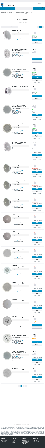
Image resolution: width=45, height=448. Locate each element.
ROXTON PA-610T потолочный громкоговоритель (20, 87)
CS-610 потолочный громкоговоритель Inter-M (19, 283)
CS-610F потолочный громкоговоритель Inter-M (19, 300)
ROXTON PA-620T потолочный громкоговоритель (20, 31)
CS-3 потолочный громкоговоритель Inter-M (19, 232)
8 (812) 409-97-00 (40, 3)
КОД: (14, 52)
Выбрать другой (13, 4)
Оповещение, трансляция (10, 14)
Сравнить (39, 45)
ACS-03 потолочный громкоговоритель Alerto (18, 124)
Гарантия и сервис (25, 441)
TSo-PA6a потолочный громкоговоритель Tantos (19, 335)
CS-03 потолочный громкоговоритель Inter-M (19, 164)
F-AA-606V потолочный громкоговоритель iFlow (18, 369)
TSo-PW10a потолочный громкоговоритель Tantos (19, 106)
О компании (14, 440)
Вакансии (13, 442)
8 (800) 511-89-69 (40, 4)
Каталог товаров (5, 8)
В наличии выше (5, 27)
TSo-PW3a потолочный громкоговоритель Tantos (19, 352)
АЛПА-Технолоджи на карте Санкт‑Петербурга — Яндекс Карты (22, 424)
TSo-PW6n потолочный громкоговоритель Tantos (19, 317)
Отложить (34, 45)
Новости (13, 441)
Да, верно (8, 4)
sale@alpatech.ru (36, 442)
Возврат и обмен (25, 442)
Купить (37, 40)
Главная (2, 14)
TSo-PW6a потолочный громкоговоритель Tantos (19, 68)
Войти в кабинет (4, 440)
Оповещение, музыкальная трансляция (24, 14)
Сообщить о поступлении (37, 169)
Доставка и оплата (25, 440)
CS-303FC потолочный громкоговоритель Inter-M (19, 266)
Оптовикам (24, 443)
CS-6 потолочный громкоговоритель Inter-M (19, 215)
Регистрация (3, 441)
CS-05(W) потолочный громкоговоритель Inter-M (19, 198)
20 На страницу (14, 27)
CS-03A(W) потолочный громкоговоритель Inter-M (19, 181)
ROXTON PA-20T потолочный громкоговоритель (19, 143)
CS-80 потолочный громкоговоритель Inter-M (19, 249)
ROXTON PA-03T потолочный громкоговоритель (19, 50)
